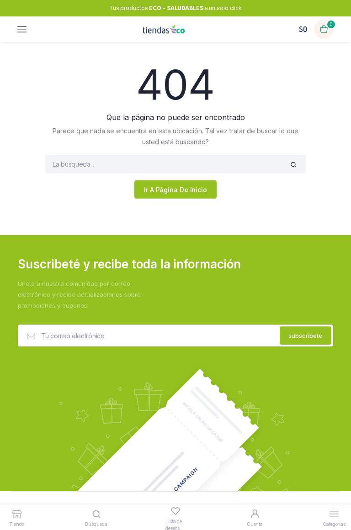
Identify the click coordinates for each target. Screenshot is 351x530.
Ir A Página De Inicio (175, 190)
